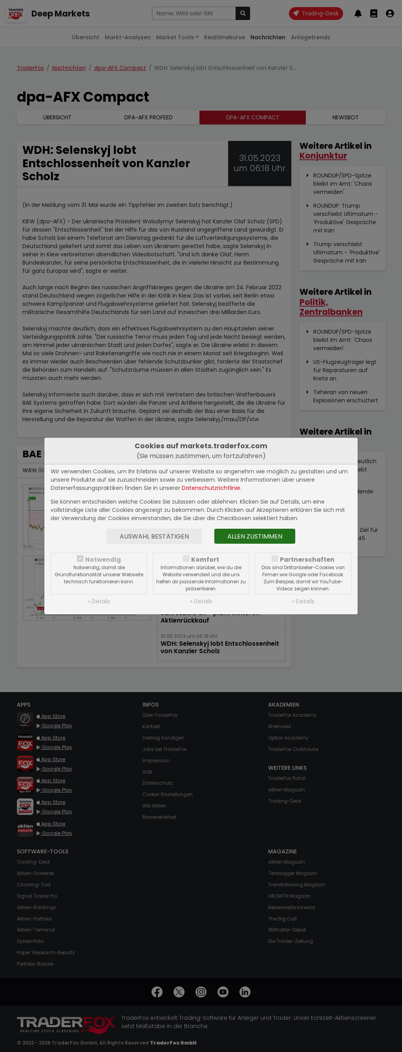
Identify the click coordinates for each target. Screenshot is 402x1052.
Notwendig (103, 559)
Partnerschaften (307, 559)
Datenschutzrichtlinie (211, 488)
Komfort (205, 559)
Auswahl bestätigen (154, 536)
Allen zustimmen (254, 536)
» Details (99, 601)
